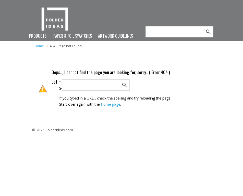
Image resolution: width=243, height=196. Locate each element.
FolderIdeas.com (57, 21)
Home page (110, 104)
